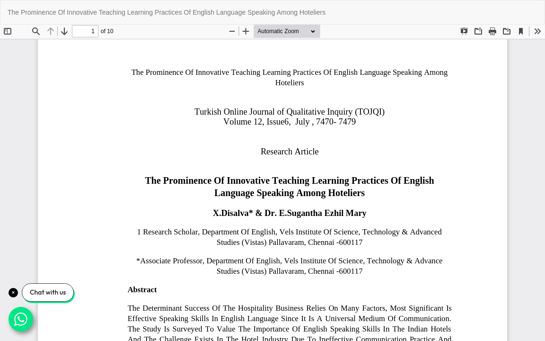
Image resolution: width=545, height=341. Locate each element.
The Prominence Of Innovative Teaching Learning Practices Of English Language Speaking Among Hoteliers (166, 12)
